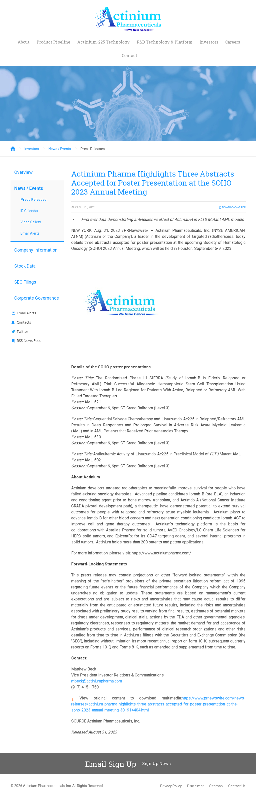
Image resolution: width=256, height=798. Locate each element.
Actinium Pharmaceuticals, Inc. (47, 786)
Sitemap (216, 786)
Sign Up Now (155, 763)
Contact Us (237, 786)
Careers (232, 42)
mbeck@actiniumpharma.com (96, 681)
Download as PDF (232, 207)
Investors (209, 42)
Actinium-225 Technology (103, 42)
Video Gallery (30, 222)
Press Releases (92, 149)
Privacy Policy (171, 786)
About (24, 42)
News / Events (59, 149)
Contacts (24, 322)
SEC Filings (25, 282)
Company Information (36, 250)
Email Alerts (30, 233)
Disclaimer (195, 786)
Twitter (22, 331)
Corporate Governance (36, 298)
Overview (23, 172)
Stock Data (25, 266)
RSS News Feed (29, 340)
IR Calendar (29, 211)
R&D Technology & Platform (164, 42)
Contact (129, 55)
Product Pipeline (53, 42)
